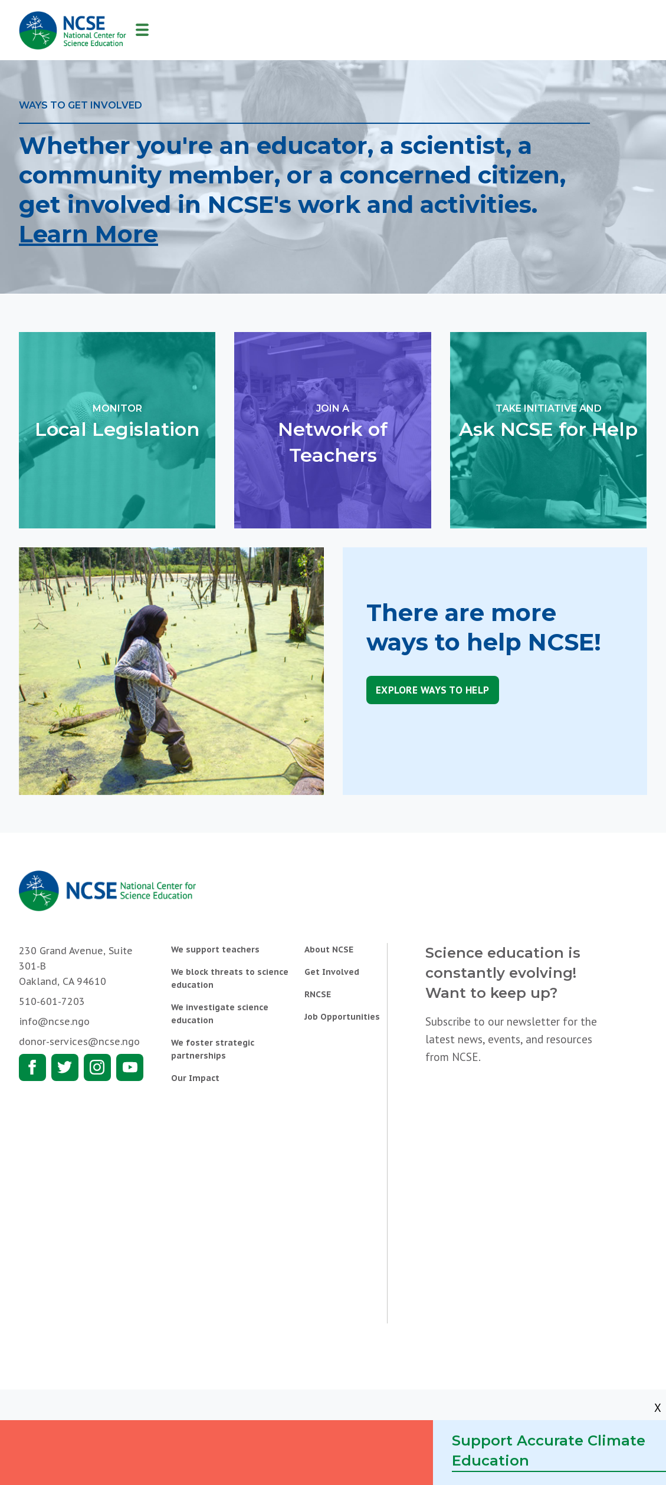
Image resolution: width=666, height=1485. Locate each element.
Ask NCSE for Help (548, 421)
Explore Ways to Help (433, 690)
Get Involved (331, 972)
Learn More (88, 233)
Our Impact (195, 1078)
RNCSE (317, 994)
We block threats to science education (229, 978)
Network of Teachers (332, 433)
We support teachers (215, 949)
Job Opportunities (342, 1016)
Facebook (32, 1067)
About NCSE (328, 949)
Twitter (64, 1067)
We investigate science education (219, 1014)
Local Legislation (117, 421)
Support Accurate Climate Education (548, 1450)
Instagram (97, 1067)
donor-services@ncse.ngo (79, 1041)
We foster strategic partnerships (212, 1049)
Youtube (129, 1067)
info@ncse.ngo (54, 1021)
